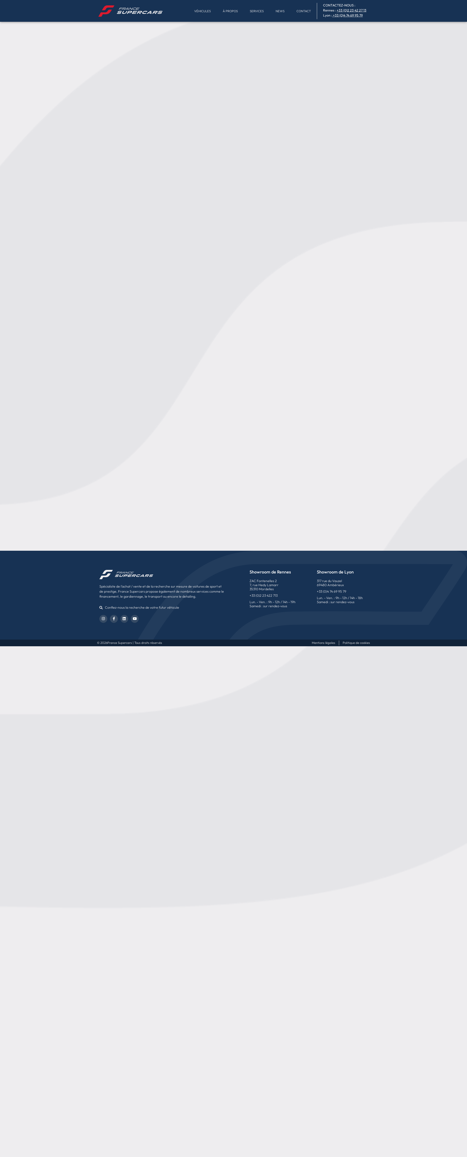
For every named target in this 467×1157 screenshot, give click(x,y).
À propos (230, 11)
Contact (303, 11)
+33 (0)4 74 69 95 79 (348, 15)
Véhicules (202, 11)
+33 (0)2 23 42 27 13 (351, 10)
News (280, 11)
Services (257, 11)
